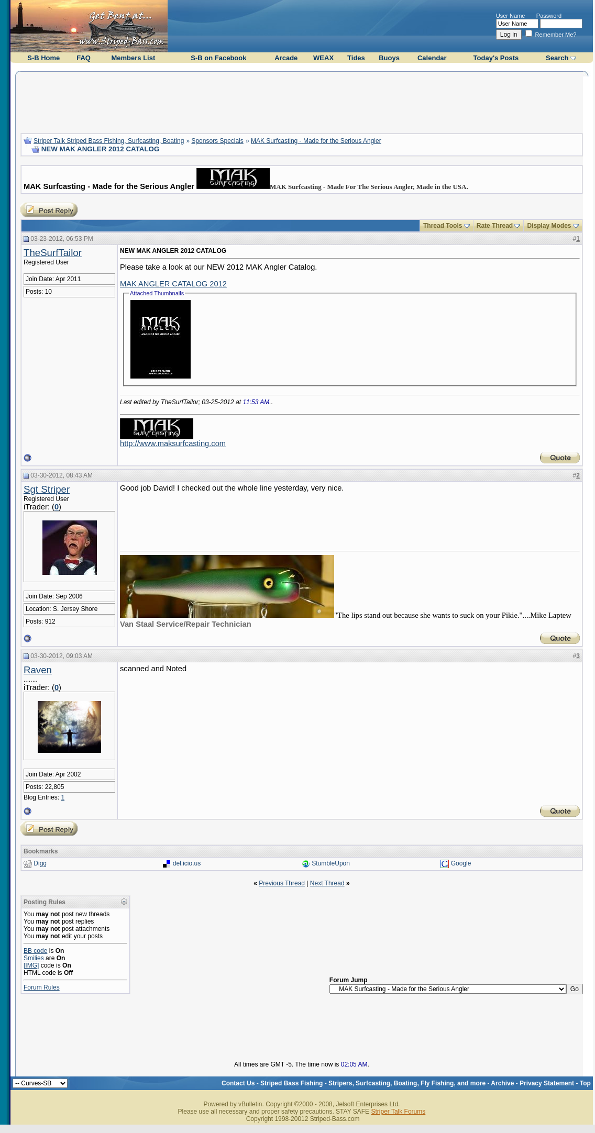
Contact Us (238, 1083)
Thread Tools (442, 225)
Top (585, 1083)
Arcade (286, 58)
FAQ (83, 58)
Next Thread (327, 883)
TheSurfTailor (53, 252)
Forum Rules (42, 987)
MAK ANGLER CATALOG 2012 (173, 284)
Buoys (389, 58)
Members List (133, 58)
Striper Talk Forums (398, 1111)
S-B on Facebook (218, 58)
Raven (38, 669)
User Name (510, 16)
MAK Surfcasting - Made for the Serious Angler (316, 141)
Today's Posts (496, 58)
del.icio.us (187, 863)
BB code (35, 950)
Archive (502, 1083)
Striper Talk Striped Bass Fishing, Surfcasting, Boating (109, 141)
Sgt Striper (47, 489)
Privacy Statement (547, 1083)
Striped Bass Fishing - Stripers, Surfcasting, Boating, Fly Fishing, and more (373, 1083)
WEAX (323, 58)
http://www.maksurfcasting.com (173, 443)
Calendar (432, 58)
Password (548, 16)
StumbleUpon (331, 863)
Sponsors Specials (217, 141)
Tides (356, 58)
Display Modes (549, 225)
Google (461, 863)
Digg (40, 863)
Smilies (34, 958)
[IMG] (31, 965)
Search (557, 58)
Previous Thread (282, 883)
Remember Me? (551, 34)
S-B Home (43, 58)
